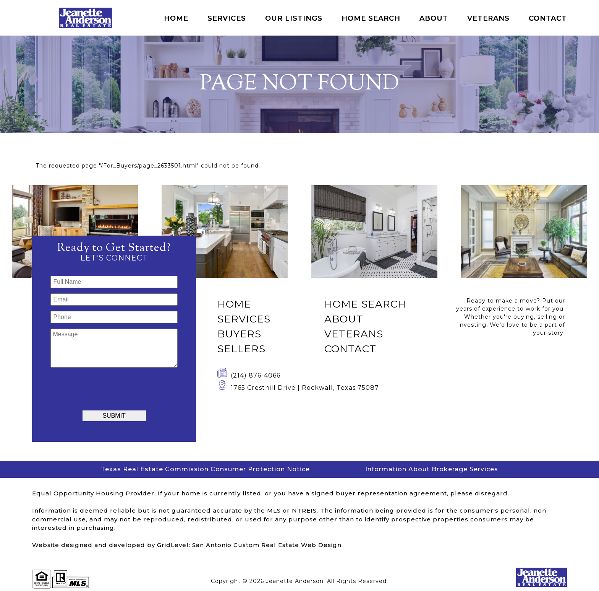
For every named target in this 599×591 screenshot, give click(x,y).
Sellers (241, 349)
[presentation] (114, 388)
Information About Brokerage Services (431, 469)
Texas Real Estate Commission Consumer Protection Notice (205, 469)
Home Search (371, 18)
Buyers (239, 334)
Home (176, 18)
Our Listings (293, 18)
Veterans (488, 18)
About (433, 18)
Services (226, 18)
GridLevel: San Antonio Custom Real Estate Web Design (249, 545)
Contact (548, 18)
